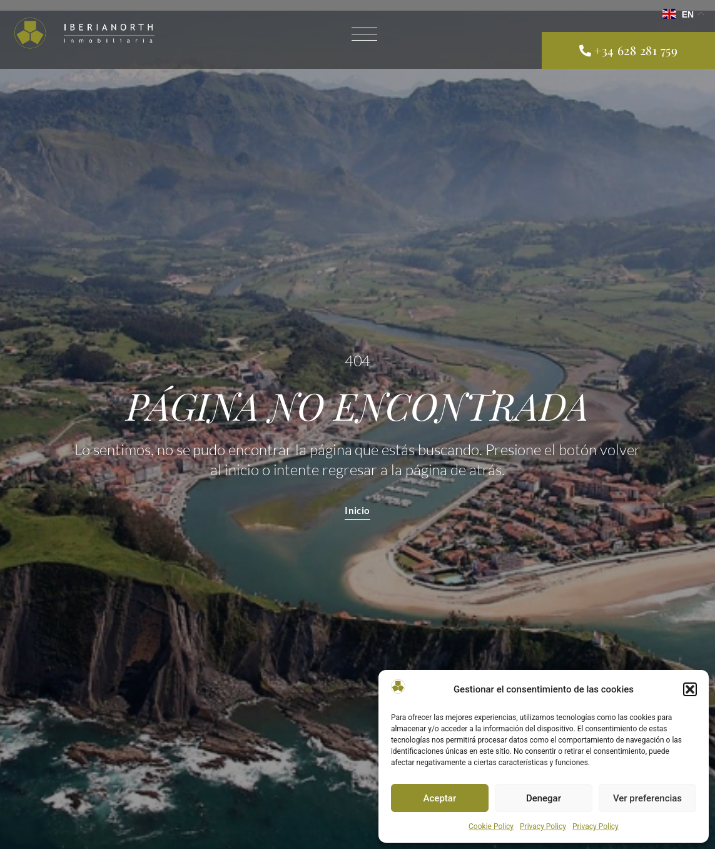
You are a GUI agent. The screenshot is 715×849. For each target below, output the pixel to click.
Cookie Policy (491, 826)
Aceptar (440, 798)
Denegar (543, 798)
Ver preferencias (647, 798)
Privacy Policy (543, 826)
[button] (690, 689)
